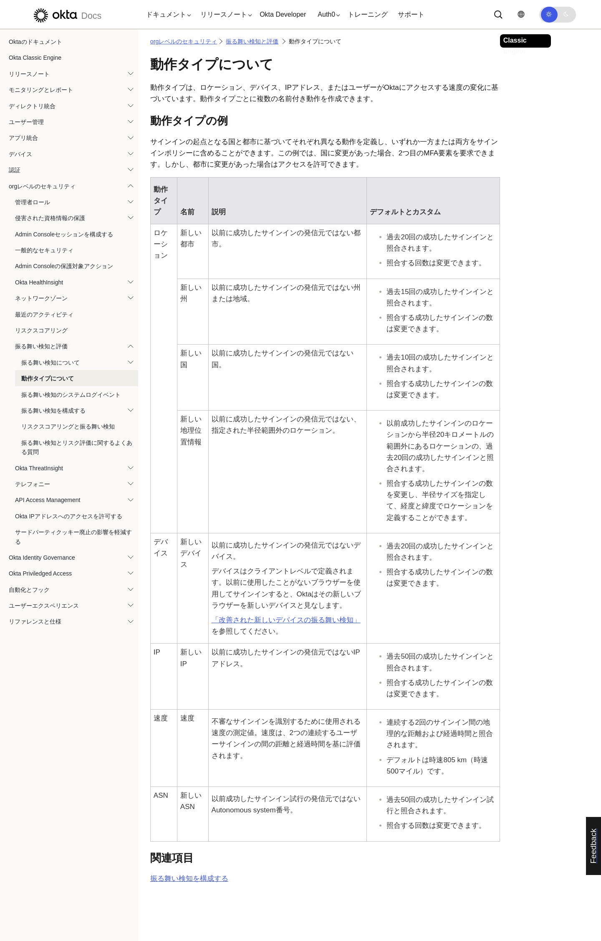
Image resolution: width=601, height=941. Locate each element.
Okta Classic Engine (35, 57)
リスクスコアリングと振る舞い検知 (68, 426)
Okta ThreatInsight (39, 468)
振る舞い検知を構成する (53, 410)
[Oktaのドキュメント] (66, 14)
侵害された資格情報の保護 (50, 218)
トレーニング (368, 14)
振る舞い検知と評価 (41, 346)
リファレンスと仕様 (35, 621)
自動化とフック (29, 589)
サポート (411, 14)
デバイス (20, 154)
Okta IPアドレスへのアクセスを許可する (68, 516)
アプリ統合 (23, 137)
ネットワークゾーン (41, 298)
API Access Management (47, 500)
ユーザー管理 (26, 122)
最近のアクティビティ (44, 314)
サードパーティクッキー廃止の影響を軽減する (73, 537)
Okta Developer (283, 14)
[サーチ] (498, 14)
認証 (14, 170)
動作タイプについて (47, 378)
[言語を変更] (521, 14)
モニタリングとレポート (41, 89)
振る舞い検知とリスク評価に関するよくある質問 (76, 447)
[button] (166, 14)
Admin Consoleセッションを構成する (64, 234)
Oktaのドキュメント (35, 41)
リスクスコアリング (41, 330)
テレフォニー (32, 484)
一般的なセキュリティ (44, 250)
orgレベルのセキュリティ (42, 186)
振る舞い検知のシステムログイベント (71, 394)
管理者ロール (32, 202)
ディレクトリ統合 (32, 106)
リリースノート (29, 74)
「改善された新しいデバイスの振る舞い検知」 (286, 620)
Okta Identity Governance (42, 557)
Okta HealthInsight (39, 282)
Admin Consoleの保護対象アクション (64, 266)
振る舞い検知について (50, 362)
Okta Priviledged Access (40, 573)
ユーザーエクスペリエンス (44, 605)
